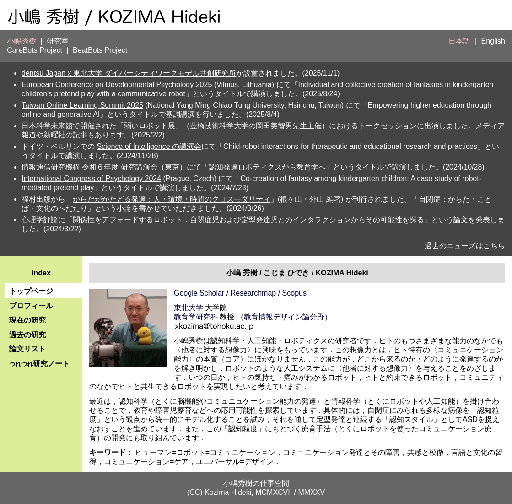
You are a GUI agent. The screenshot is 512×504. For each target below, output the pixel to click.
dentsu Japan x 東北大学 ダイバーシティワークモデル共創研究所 (129, 73)
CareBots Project (34, 50)
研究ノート (39, 363)
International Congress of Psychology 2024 (91, 178)
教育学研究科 (196, 317)
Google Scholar (199, 293)
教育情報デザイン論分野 (284, 317)
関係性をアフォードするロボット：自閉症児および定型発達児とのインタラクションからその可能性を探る (248, 220)
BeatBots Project (100, 50)
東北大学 (188, 308)
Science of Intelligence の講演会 (149, 146)
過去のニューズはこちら (465, 246)
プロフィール (31, 306)
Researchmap (253, 293)
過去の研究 (27, 335)
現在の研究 (27, 320)
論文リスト (27, 349)
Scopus (294, 293)
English (493, 41)
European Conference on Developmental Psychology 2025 (117, 84)
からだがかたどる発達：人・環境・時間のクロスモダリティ (171, 199)
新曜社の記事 (65, 135)
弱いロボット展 (149, 126)
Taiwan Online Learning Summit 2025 (82, 105)
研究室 (58, 41)
